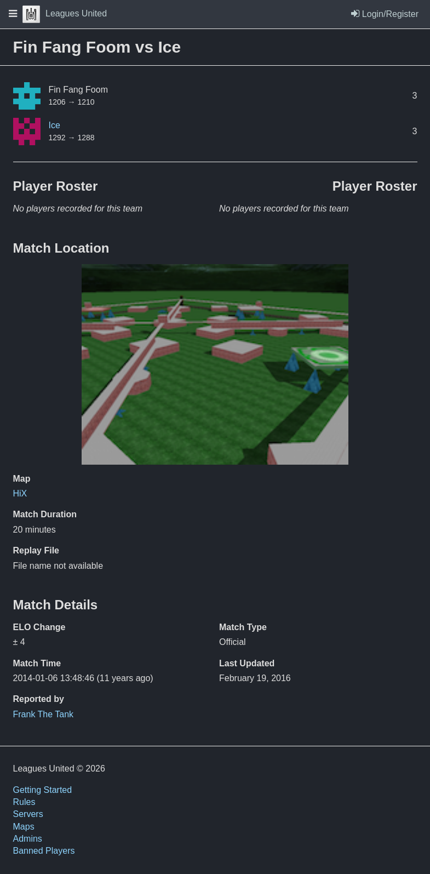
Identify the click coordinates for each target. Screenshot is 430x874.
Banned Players (44, 850)
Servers (28, 814)
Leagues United (64, 13)
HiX (20, 493)
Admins (27, 838)
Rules (24, 802)
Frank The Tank (43, 714)
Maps (24, 826)
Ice (54, 125)
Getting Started (42, 790)
